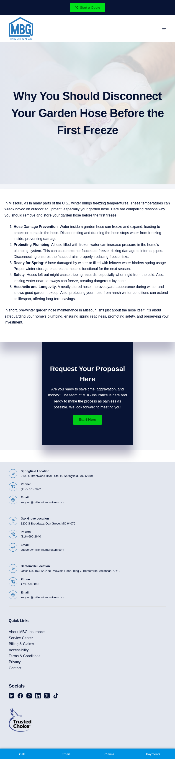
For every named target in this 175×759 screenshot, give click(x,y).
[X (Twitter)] (47, 695)
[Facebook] (20, 695)
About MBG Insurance (26, 632)
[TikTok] (56, 695)
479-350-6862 (30, 584)
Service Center (21, 638)
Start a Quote (87, 7)
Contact (15, 668)
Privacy (15, 662)
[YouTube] (11, 695)
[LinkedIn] (38, 695)
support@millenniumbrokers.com (42, 502)
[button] (87, 420)
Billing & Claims (21, 644)
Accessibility (18, 650)
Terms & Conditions (24, 656)
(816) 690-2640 (31, 536)
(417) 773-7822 (31, 489)
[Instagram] (29, 695)
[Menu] (164, 28)
